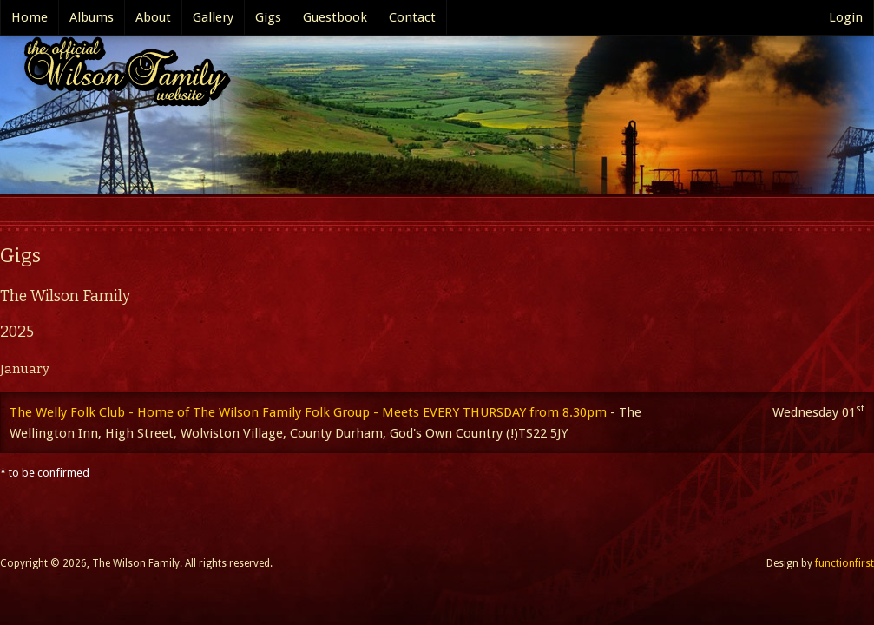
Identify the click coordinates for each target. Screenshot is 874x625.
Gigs (268, 17)
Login (846, 17)
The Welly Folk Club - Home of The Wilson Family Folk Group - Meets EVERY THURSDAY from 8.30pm (308, 412)
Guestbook (335, 17)
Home (29, 17)
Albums (91, 17)
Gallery (213, 17)
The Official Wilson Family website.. (121, 76)
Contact (412, 17)
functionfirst (844, 563)
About (153, 17)
